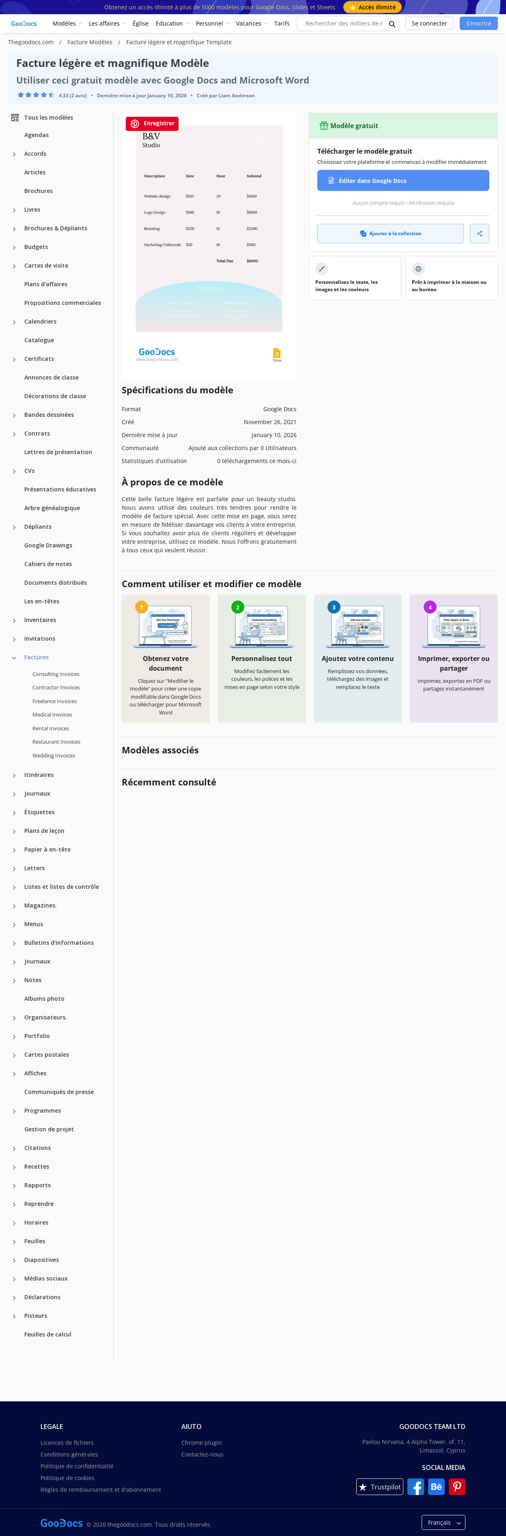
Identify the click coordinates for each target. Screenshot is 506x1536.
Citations (37, 1148)
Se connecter (429, 23)
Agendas (36, 135)
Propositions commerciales (62, 303)
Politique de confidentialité (77, 1466)
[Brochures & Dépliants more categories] (14, 229)
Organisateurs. (45, 1017)
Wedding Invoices (53, 755)
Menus (33, 924)
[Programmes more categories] (14, 1111)
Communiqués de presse (59, 1092)
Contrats (37, 433)
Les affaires (104, 23)
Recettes (36, 1166)
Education (169, 23)
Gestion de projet (49, 1129)
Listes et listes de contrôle (61, 886)
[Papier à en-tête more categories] (14, 850)
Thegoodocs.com (31, 42)
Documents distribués (55, 582)
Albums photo (44, 998)
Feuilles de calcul (47, 1334)
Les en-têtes (41, 601)
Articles (34, 172)
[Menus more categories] (14, 925)
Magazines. (40, 905)
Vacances (248, 23)
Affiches (35, 1073)
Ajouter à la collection (391, 233)
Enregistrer (152, 124)
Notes (32, 980)
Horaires (36, 1222)
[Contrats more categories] (14, 434)
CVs (29, 470)
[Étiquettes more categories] (14, 813)
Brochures (38, 191)
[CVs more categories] (14, 472)
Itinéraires (39, 775)
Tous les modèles (41, 117)
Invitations (39, 638)
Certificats (39, 359)
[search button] (392, 23)
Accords (35, 153)
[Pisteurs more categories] (14, 1317)
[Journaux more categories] (14, 794)
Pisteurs (35, 1315)
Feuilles (34, 1241)
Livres (32, 209)
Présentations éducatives (60, 489)
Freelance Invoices (54, 701)
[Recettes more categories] (14, 1167)
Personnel (209, 23)
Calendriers (40, 321)
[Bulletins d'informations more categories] (14, 943)
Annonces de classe (51, 377)
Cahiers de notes (48, 564)
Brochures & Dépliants (55, 228)
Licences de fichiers (67, 1442)
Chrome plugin (201, 1442)
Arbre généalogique (52, 508)
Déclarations (42, 1297)
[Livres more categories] (14, 210)
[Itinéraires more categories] (14, 776)
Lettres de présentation (58, 452)
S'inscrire (478, 23)
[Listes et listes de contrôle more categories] (14, 888)
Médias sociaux (46, 1278)
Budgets (36, 247)
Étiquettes (39, 812)
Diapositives (41, 1260)
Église (141, 23)
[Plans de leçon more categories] (14, 832)
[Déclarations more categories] (14, 1298)
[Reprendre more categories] (14, 1205)
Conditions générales (69, 1454)
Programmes (42, 1110)
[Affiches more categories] (14, 1074)
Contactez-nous (202, 1454)
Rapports (37, 1185)
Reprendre (39, 1204)
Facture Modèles (90, 42)
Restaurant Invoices (56, 741)
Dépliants (38, 526)
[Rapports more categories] (14, 1186)
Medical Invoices (52, 714)
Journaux (37, 793)
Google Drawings (48, 545)
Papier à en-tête (47, 849)
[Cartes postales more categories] (14, 1055)
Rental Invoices (50, 728)
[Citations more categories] (14, 1149)
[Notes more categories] (14, 981)
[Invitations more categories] (14, 639)
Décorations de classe (55, 396)
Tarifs (282, 23)
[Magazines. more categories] (14, 906)
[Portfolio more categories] (14, 1037)
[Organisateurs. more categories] (14, 1018)
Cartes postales (46, 1054)
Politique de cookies (68, 1478)
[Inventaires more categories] (14, 621)
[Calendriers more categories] (14, 322)
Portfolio (37, 1036)
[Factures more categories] (14, 658)
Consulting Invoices (56, 674)
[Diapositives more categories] (14, 1261)
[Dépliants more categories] (14, 527)
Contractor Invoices (56, 687)
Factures (36, 657)
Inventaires (40, 620)
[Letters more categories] (14, 869)
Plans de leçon (44, 831)
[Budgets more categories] (14, 248)
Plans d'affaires (45, 284)
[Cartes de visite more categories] (14, 266)
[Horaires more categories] (14, 1223)
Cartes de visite (46, 265)
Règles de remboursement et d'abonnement (101, 1489)
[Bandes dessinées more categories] (14, 416)
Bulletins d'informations (59, 942)
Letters (34, 868)
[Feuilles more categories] (14, 1242)
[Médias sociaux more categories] (14, 1279)
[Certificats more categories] (14, 360)
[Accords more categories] (14, 154)
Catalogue (39, 340)
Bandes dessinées (49, 414)
